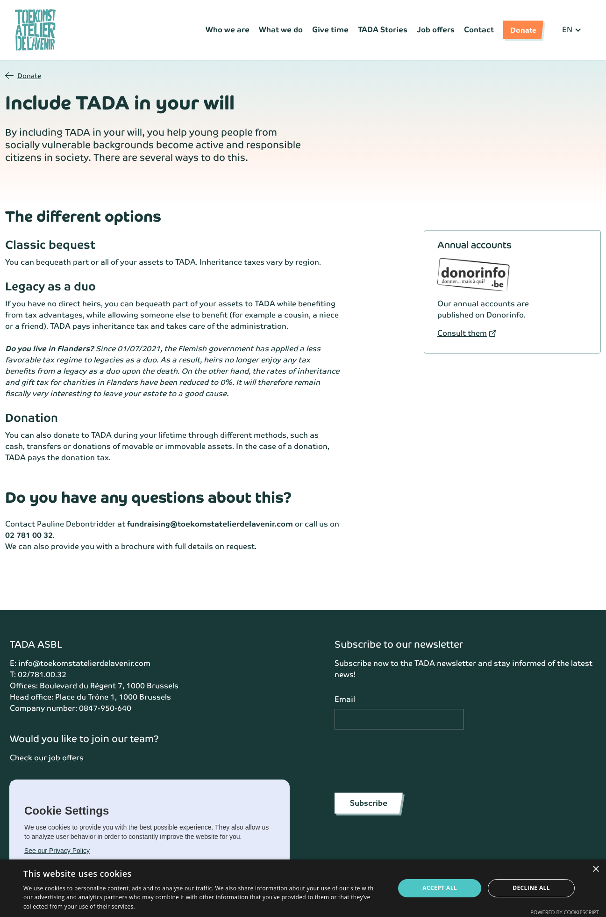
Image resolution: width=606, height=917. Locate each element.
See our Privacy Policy (57, 850)
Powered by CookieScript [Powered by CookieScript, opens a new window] (564, 912)
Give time (330, 30)
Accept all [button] (439, 888)
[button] (572, 30)
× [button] (595, 869)
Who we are (228, 30)
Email (345, 699)
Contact (479, 30)
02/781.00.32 (42, 674)
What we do (281, 30)
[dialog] (303, 888)
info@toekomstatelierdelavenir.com (84, 663)
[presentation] (406, 759)
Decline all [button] (531, 888)
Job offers (436, 30)
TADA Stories (382, 30)
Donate (523, 30)
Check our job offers (47, 758)
